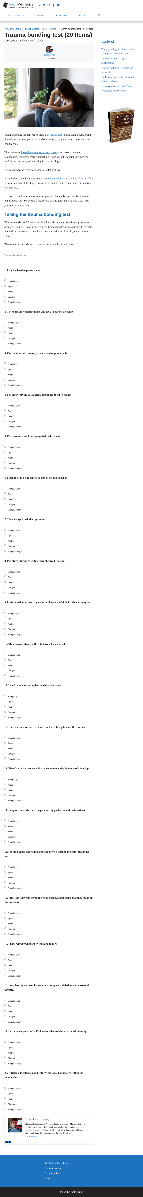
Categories (18, 15)
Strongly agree (14, 281)
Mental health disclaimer (57, 1163)
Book (82, 15)
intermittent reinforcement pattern (39, 152)
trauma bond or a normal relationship (67, 178)
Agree (10, 286)
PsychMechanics (13, 28)
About (40, 15)
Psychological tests (35, 28)
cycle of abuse (56, 134)
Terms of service (53, 1168)
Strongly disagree (15, 302)
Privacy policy (52, 1173)
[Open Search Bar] (99, 15)
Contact (61, 15)
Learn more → (31, 1136)
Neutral (11, 291)
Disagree (11, 297)
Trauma (52, 28)
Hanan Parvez (49, 55)
